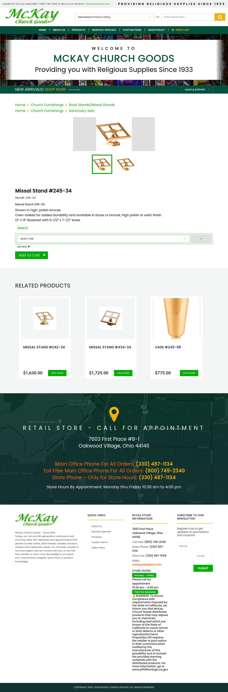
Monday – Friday (144, 575)
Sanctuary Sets (82, 110)
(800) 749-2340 (165, 470)
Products (78, 30)
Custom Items (132, 30)
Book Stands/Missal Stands (92, 104)
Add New (22, 247)
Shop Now (62, 89)
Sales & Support (195, 89)
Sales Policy (156, 30)
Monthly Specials (104, 30)
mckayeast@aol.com (97, 4)
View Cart (182, 30)
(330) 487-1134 (154, 464)
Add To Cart (29, 255)
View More (57, 373)
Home (42, 30)
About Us (59, 30)
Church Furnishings (47, 104)
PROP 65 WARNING (145, 592)
